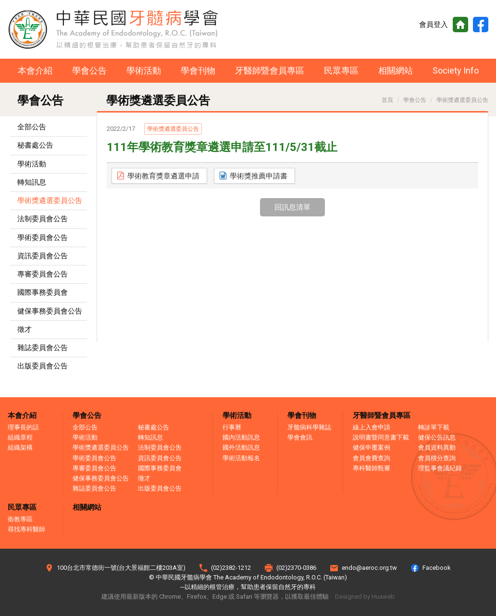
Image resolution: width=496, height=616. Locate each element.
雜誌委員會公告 (42, 347)
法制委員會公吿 (42, 218)
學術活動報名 (241, 458)
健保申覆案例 (371, 447)
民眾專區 (341, 70)
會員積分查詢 (437, 458)
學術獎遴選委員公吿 (49, 200)
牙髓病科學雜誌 (309, 427)
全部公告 (31, 127)
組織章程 (20, 437)
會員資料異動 (437, 447)
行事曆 (232, 427)
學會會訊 (299, 437)
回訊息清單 (292, 207)
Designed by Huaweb (365, 596)
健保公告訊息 (437, 437)
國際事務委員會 (42, 292)
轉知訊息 (31, 182)
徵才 (24, 329)
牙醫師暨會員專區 (269, 70)
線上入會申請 (371, 427)
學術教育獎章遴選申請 (163, 176)
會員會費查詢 (371, 458)
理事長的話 (23, 427)
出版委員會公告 (42, 366)
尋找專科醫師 (26, 529)
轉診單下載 (433, 427)
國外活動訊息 (241, 447)
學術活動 (143, 70)
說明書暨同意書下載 (381, 437)
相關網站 (395, 70)
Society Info (456, 70)
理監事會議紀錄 (440, 468)
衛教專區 (20, 519)
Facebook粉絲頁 (480, 24)
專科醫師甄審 (371, 468)
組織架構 (20, 447)
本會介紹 (35, 70)
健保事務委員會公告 (49, 311)
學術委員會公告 (42, 237)
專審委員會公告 (42, 274)
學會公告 (89, 70)
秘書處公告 (35, 145)
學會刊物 (198, 70)
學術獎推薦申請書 (258, 176)
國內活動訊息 (241, 437)
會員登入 (433, 24)
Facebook (436, 567)
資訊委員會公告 (42, 255)
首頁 (460, 24)
